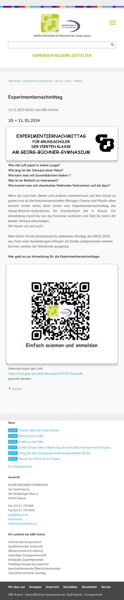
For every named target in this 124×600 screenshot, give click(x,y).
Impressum (15, 519)
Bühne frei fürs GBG (26, 436)
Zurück (17, 389)
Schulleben (70, 587)
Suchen (112, 45)
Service (59, 80)
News (69, 80)
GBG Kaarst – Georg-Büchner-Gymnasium (30, 80)
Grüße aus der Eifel (25, 442)
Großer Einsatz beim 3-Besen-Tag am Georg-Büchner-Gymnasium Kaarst (59, 447)
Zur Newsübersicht (20, 466)
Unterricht (52, 587)
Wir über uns (16, 587)
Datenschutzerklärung (22, 523)
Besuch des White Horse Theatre (34, 459)
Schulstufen (89, 587)
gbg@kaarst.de (18, 515)
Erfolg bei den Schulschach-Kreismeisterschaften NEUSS (49, 453)
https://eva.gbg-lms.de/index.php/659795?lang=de (45, 373)
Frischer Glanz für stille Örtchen (33, 430)
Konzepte (35, 587)
